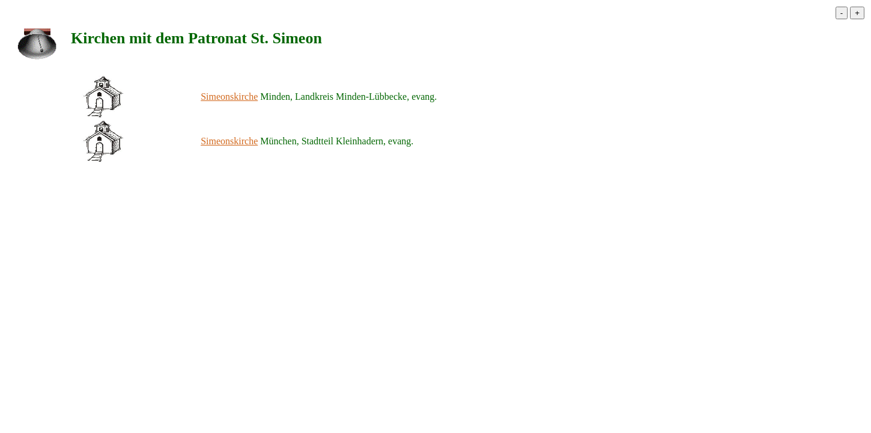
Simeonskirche (229, 96)
